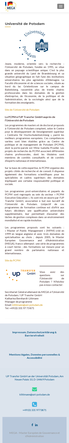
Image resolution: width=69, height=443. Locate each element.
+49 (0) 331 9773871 (34, 409)
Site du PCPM (13, 260)
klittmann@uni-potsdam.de (27, 304)
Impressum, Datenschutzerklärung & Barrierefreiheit (34, 334)
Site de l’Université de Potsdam (22, 109)
